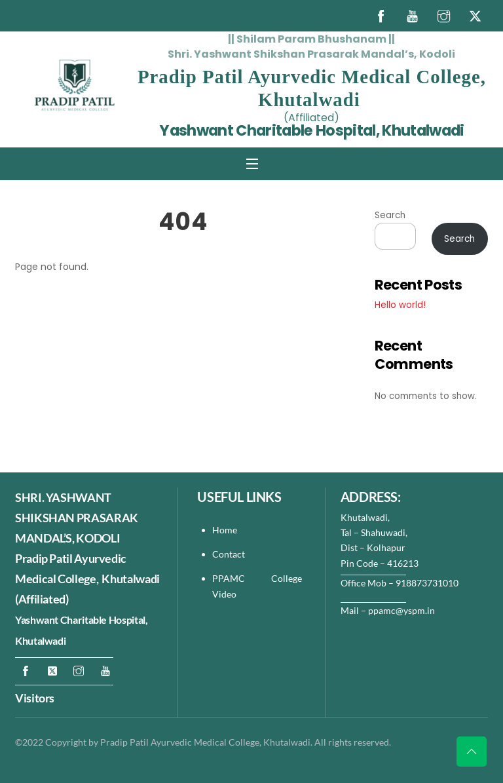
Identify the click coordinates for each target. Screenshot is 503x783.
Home (224, 529)
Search (390, 215)
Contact (229, 554)
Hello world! (400, 305)
